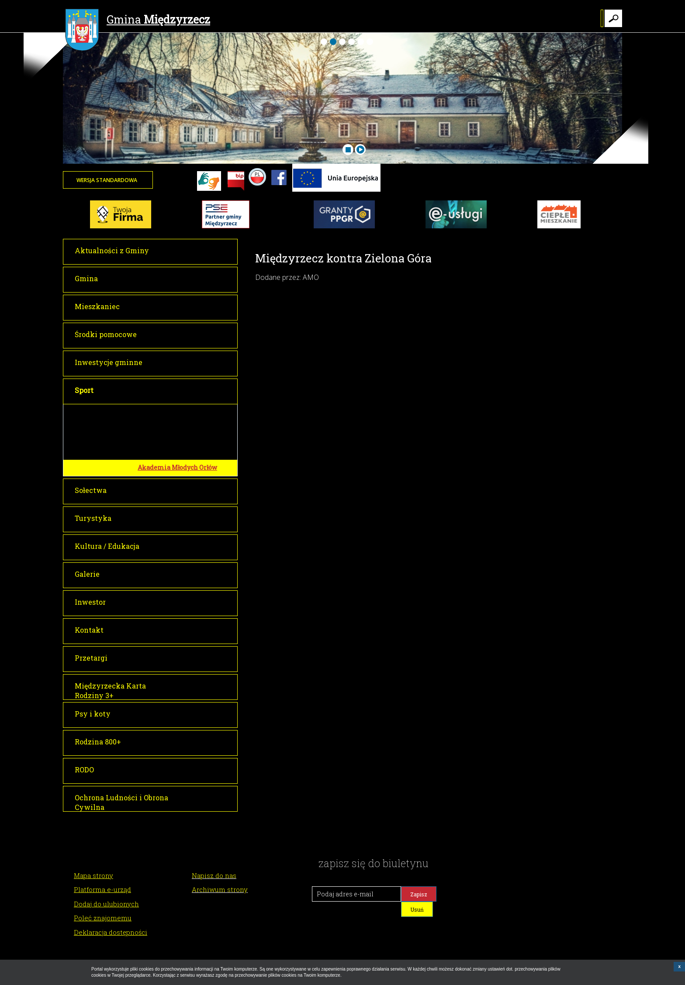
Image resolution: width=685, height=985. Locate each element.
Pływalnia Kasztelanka (174, 435)
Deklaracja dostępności (110, 932)
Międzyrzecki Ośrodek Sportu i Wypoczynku (185, 416)
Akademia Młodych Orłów (177, 467)
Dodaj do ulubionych (106, 903)
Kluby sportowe (161, 451)
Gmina (137, 20)
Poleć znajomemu (102, 917)
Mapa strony (93, 875)
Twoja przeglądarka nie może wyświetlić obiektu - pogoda (589, 185)
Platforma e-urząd (102, 889)
